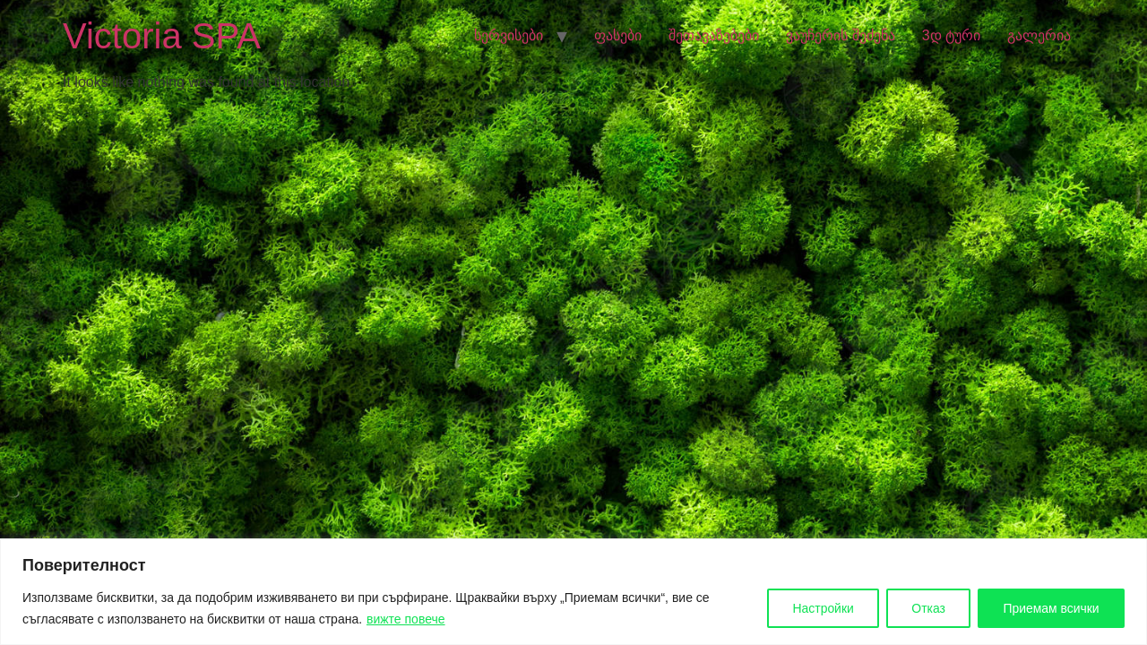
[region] (573, 591)
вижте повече (406, 619)
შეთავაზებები (713, 35)
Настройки (819, 608)
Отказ (926, 608)
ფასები (618, 35)
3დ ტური (951, 35)
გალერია (1039, 35)
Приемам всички (1050, 608)
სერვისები (508, 35)
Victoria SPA (162, 36)
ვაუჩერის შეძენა (840, 35)
